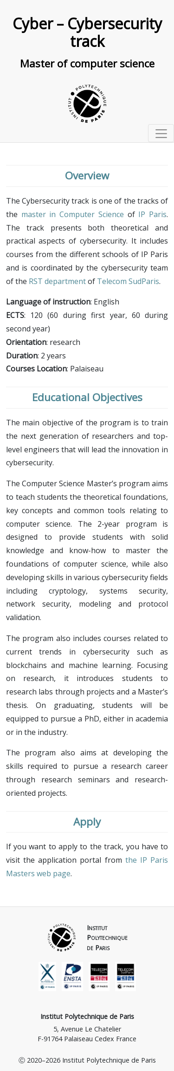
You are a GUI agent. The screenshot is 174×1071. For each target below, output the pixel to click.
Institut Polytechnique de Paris (87, 1016)
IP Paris (152, 214)
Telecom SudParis (128, 281)
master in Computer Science (72, 214)
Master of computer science (87, 63)
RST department (57, 281)
